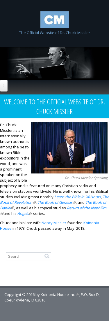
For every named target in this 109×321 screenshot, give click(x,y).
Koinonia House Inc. (60, 294)
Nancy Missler (54, 222)
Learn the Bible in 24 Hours (77, 196)
